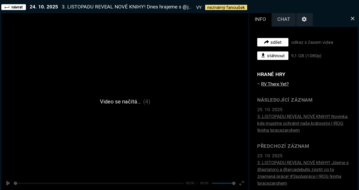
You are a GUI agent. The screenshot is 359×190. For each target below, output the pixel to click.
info (260, 19)
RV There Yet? (275, 84)
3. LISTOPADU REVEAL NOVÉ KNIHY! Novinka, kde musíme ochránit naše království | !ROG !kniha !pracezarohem (302, 123)
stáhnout (273, 55)
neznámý (226, 7)
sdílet (273, 42)
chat (283, 19)
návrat (13, 7)
